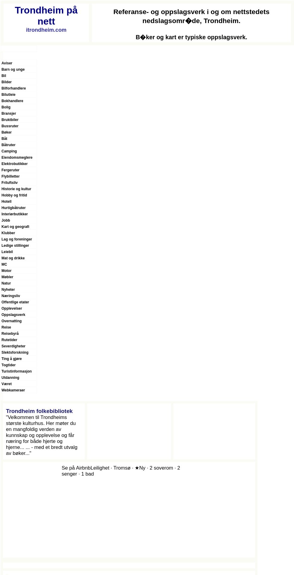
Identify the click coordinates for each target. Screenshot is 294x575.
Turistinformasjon (16, 371)
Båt (4, 139)
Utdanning (10, 378)
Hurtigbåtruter (13, 208)
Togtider (8, 365)
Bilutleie (8, 95)
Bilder (6, 82)
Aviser (6, 63)
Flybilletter (10, 176)
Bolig (5, 107)
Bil (3, 76)
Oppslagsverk (13, 315)
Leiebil (7, 252)
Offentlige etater (15, 302)
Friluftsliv (9, 183)
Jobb (5, 220)
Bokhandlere (12, 101)
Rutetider (9, 340)
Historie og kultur (16, 189)
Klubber (8, 233)
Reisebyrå (10, 334)
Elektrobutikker (14, 164)
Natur (6, 283)
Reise (6, 327)
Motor (6, 271)
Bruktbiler (10, 120)
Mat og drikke (13, 258)
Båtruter (8, 145)
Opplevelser (11, 308)
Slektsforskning (14, 352)
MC (4, 264)
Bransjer (8, 113)
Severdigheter (13, 346)
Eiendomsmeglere (16, 157)
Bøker (6, 132)
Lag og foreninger (16, 239)
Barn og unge (13, 69)
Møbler (7, 277)
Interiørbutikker (14, 214)
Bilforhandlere (13, 88)
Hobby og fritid (14, 195)
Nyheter (8, 290)
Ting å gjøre (11, 359)
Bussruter (10, 126)
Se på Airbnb (76, 468)
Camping (9, 151)
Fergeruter (10, 170)
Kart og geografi (15, 227)
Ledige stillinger (15, 245)
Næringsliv (10, 296)
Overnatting (11, 321)
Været (6, 384)
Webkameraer (13, 390)
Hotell (6, 201)
